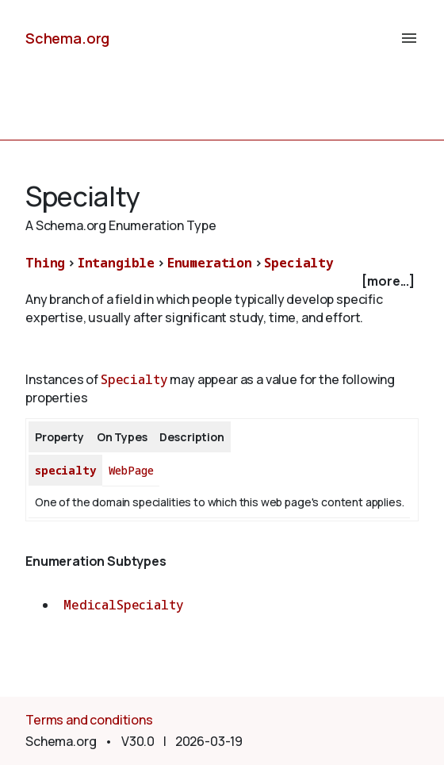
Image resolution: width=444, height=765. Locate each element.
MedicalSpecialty (123, 604)
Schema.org (67, 38)
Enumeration (209, 262)
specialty (65, 470)
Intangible (116, 262)
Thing (45, 262)
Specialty (299, 262)
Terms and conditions (89, 719)
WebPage (131, 470)
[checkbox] (222, 281)
